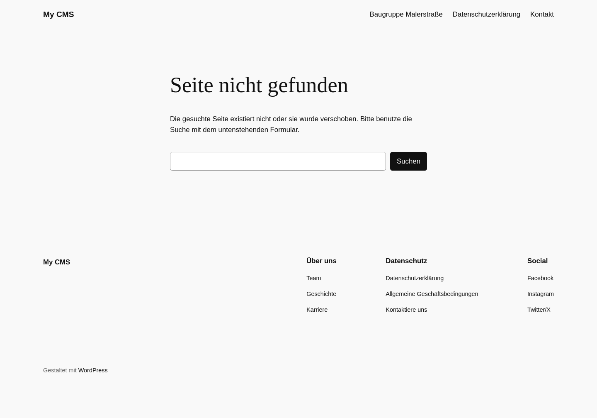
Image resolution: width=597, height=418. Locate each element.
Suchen (408, 161)
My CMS (58, 14)
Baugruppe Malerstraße (406, 14)
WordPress (93, 370)
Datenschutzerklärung (486, 14)
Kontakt (542, 14)
